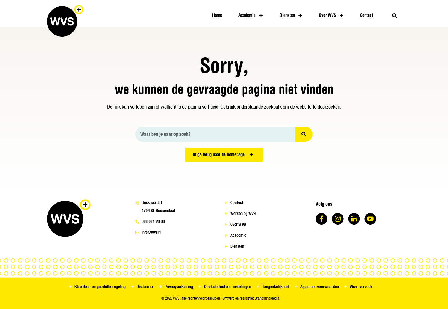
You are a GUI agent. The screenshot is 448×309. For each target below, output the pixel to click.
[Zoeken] (304, 134)
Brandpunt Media (267, 298)
